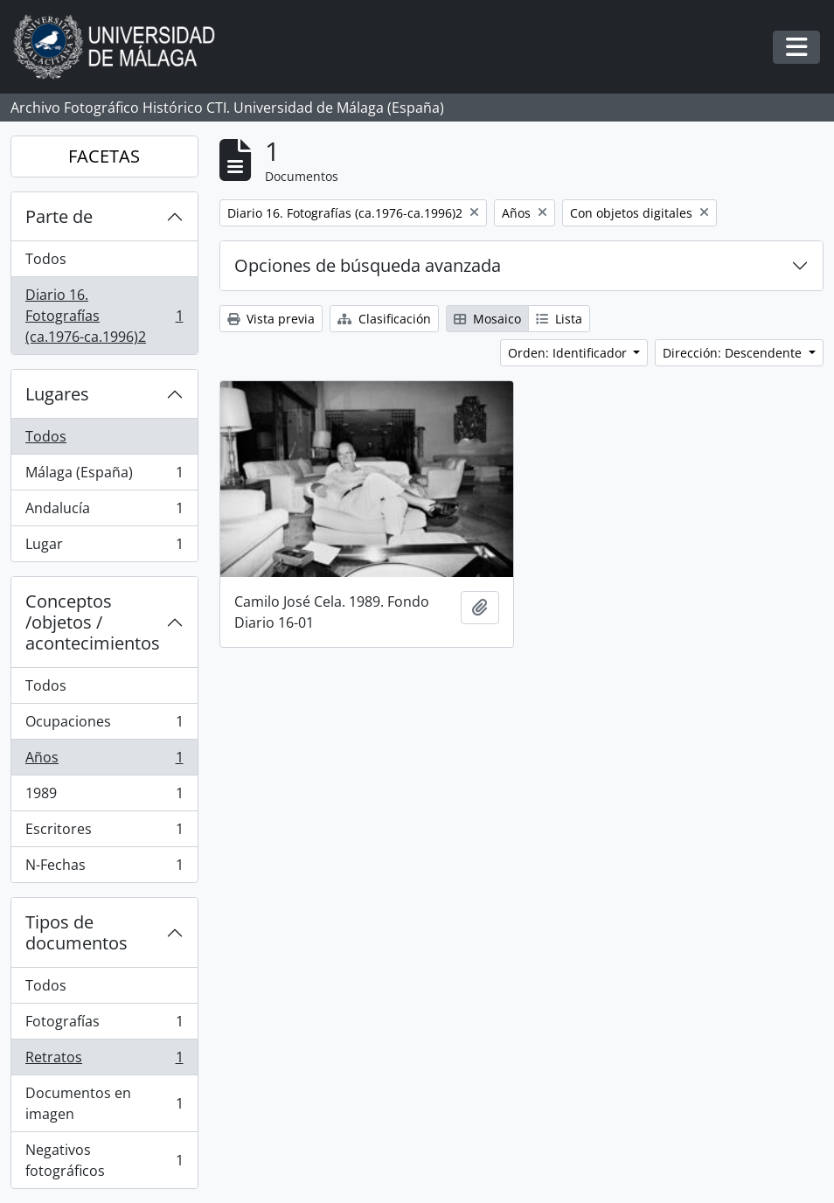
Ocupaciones (104, 725)
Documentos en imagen (104, 1103)
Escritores (104, 832)
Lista (559, 318)
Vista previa (271, 318)
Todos (45, 258)
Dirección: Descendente (734, 352)
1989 (104, 796)
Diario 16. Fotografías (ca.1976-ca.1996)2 (104, 315)
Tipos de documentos (76, 932)
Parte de (59, 216)
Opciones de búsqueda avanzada (367, 265)
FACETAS (104, 156)
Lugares (57, 394)
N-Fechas (104, 868)
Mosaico (487, 318)
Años (104, 761)
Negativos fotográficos (104, 1160)
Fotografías (104, 1025)
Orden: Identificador (569, 352)
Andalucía (104, 511)
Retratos (104, 1061)
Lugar (104, 547)
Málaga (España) (104, 476)
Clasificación (384, 318)
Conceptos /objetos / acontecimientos (92, 622)
